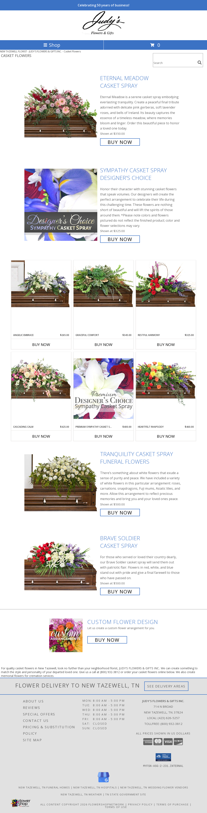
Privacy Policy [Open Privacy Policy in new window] (140, 804)
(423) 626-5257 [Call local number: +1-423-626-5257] (169, 718)
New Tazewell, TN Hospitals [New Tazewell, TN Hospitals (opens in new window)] (95, 787)
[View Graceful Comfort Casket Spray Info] (103, 283)
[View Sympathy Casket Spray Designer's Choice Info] (61, 204)
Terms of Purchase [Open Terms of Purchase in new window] (172, 804)
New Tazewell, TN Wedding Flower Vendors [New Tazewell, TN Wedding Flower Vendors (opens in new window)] (154, 787)
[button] (163, 757)
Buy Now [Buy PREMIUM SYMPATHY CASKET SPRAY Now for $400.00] (103, 436)
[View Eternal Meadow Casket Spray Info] (61, 110)
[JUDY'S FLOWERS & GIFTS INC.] (103, 34)
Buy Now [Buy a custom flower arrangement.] (107, 640)
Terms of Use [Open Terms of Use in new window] (116, 807)
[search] (199, 62)
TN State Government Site (125, 794)
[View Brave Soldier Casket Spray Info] (61, 564)
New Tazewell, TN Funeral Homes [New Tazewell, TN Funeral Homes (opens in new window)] (44, 787)
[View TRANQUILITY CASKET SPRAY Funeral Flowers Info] (61, 483)
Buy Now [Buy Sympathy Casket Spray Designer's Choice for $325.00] (120, 239)
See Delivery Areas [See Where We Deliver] (166, 686)
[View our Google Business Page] (103, 782)
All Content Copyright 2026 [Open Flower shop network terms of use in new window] (64, 804)
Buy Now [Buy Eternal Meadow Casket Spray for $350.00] (120, 142)
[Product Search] (174, 62)
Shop (51, 45)
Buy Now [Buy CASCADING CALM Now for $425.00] (41, 436)
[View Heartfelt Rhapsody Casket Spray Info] (166, 379)
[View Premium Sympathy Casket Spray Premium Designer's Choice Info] (103, 388)
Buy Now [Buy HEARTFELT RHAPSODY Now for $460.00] (166, 436)
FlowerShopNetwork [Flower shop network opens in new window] (106, 804)
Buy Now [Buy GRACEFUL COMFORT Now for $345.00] (103, 344)
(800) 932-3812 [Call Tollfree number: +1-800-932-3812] (171, 724)
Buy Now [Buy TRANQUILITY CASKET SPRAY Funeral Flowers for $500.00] (120, 512)
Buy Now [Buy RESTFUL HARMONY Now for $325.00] (166, 344)
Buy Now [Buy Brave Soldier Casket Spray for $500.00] (120, 591)
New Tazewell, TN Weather (81, 794)
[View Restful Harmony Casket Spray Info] (166, 283)
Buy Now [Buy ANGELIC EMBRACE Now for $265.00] (41, 344)
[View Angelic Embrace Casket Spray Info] (41, 283)
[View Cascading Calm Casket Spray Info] (41, 378)
